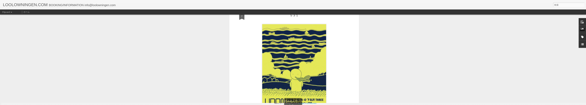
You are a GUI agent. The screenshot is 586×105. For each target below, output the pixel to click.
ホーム (26, 12)
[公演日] (256, 25)
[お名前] (256, 40)
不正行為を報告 (310, 103)
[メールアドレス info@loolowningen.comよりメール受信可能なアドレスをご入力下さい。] (256, 57)
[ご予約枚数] (256, 72)
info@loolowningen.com (254, 54)
